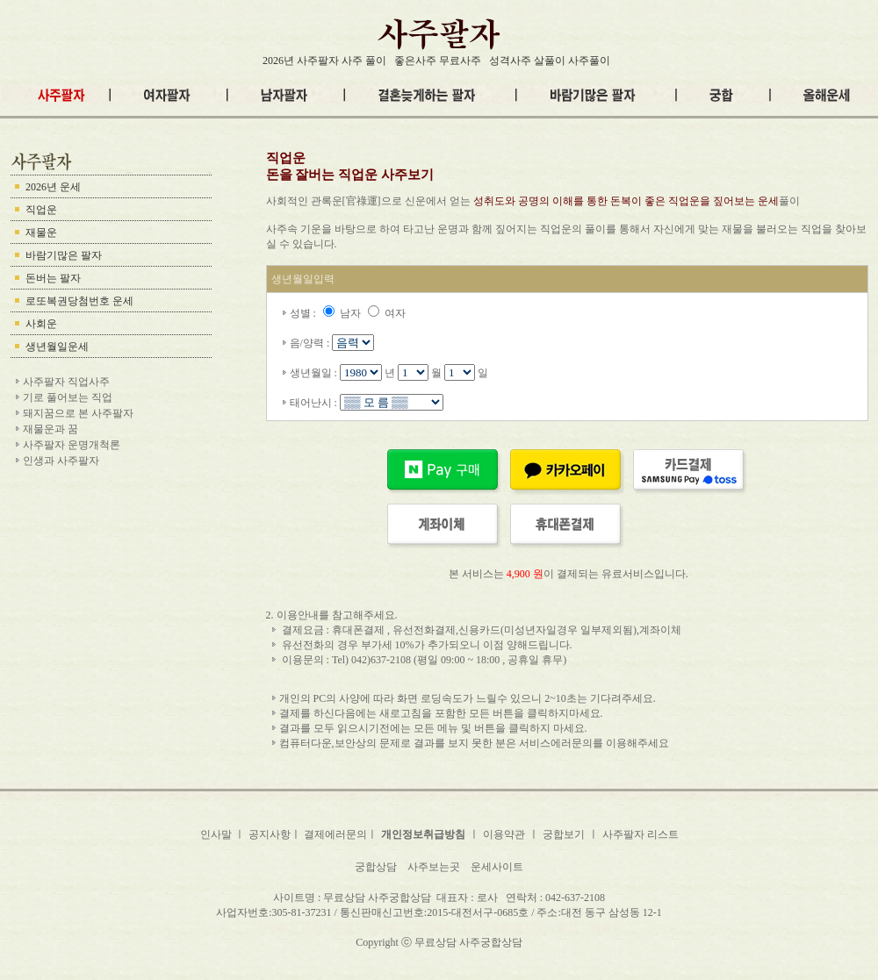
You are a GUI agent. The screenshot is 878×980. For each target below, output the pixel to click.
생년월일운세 (57, 346)
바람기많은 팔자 (63, 255)
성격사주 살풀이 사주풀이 (549, 60)
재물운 (41, 232)
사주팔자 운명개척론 (71, 445)
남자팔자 (388, 927)
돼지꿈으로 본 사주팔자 (78, 413)
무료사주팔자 (332, 927)
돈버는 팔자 (53, 278)
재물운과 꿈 (50, 429)
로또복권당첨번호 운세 (79, 301)
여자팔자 (433, 927)
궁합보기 (564, 834)
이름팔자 (601, 927)
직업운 (41, 210)
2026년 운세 (53, 187)
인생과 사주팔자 (61, 460)
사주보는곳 (433, 867)
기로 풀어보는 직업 (67, 397)
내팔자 (472, 927)
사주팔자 (277, 927)
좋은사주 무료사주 (437, 60)
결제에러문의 (335, 834)
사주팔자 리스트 (640, 834)
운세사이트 (497, 867)
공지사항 (269, 834)
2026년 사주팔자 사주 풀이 (324, 60)
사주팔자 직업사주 (66, 382)
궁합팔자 (512, 927)
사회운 (41, 324)
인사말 (217, 834)
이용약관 (504, 834)
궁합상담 (376, 867)
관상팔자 (557, 927)
